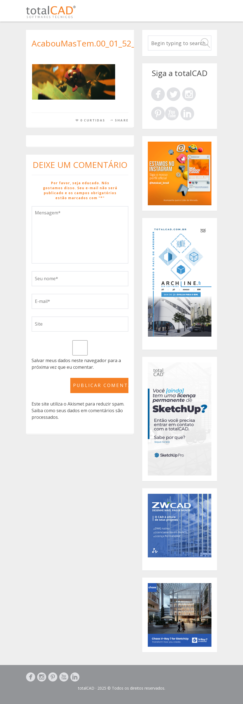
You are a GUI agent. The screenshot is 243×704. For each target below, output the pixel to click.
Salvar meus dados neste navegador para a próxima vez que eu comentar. (76, 363)
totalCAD (86, 688)
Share (121, 120)
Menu (210, 13)
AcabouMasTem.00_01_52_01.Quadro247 (111, 43)
